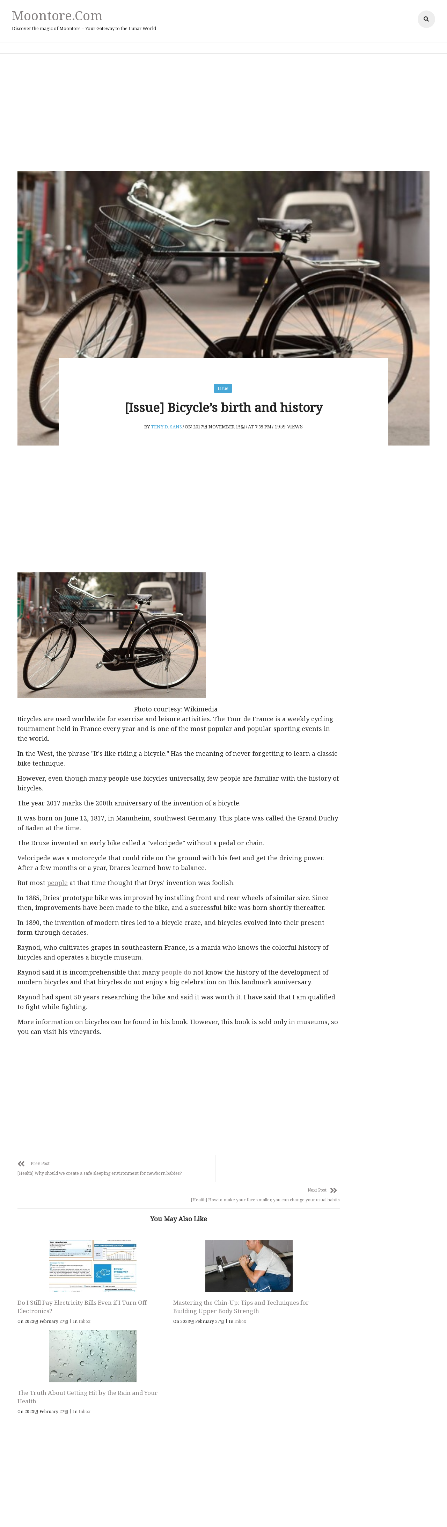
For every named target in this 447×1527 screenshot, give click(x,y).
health (345, 736)
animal (346, 719)
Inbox (88, 1320)
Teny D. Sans (166, 422)
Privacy (188, 1511)
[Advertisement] (223, 112)
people (61, 878)
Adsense (252, 1511)
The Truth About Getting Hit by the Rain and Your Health (257, 1305)
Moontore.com (59, 15)
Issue (223, 383)
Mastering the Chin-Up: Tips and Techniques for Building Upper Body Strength (157, 1309)
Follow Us (228, 1385)
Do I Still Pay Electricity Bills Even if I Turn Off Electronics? (63, 1305)
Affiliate (229, 1511)
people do (180, 978)
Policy (208, 1511)
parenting (350, 787)
